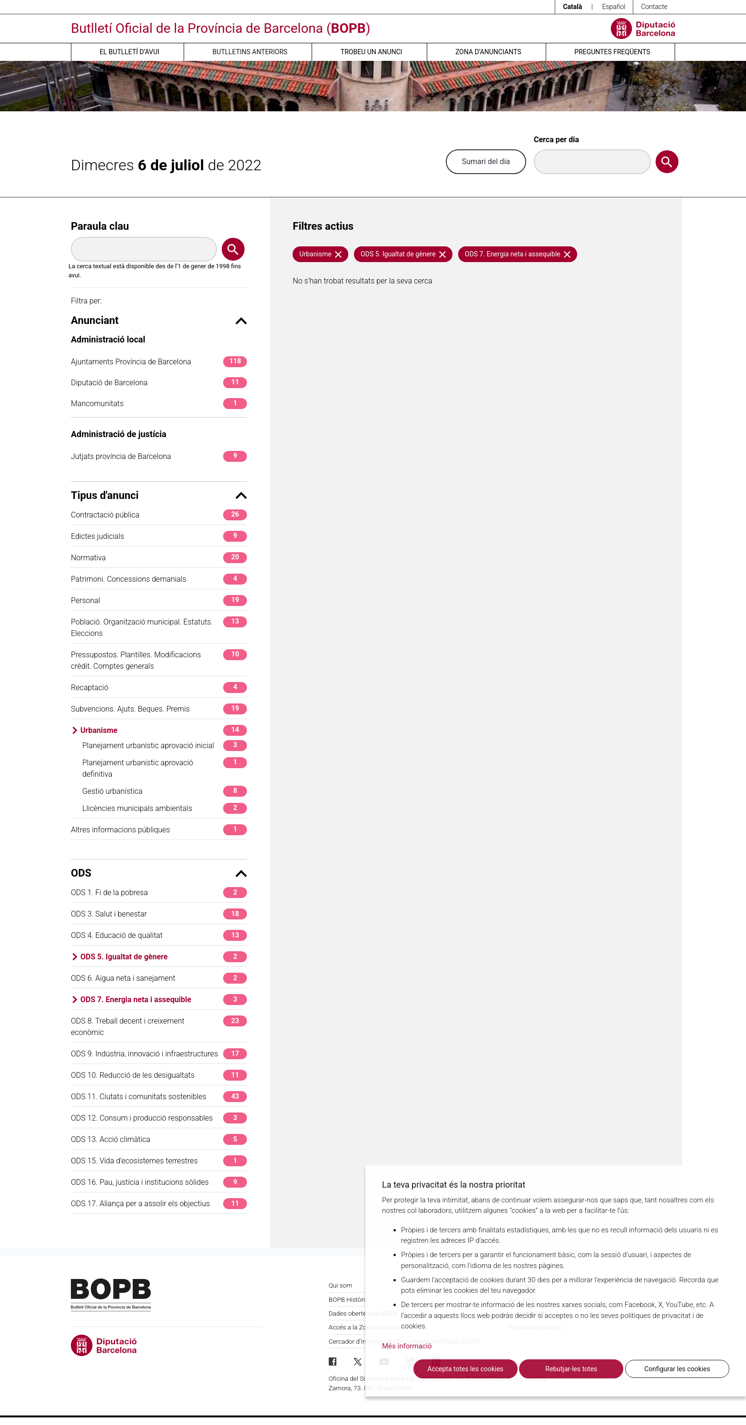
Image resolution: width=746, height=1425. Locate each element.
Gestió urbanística (164, 791)
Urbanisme (163, 730)
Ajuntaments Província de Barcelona (159, 361)
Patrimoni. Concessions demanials (159, 579)
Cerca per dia (556, 139)
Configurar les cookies (677, 1369)
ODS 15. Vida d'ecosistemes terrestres (159, 1160)
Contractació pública (159, 514)
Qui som (341, 1285)
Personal (159, 600)
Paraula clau (100, 226)
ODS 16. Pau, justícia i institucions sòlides (159, 1182)
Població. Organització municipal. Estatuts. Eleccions (159, 627)
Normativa (159, 557)
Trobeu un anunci (371, 52)
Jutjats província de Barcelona (159, 456)
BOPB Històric (349, 1299)
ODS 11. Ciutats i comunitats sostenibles (159, 1096)
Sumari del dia (486, 161)
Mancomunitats (159, 403)
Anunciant (159, 320)
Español (613, 6)
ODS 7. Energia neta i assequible (163, 999)
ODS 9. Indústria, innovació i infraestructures (159, 1053)
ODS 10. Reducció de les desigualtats (159, 1075)
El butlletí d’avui (129, 52)
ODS (159, 873)
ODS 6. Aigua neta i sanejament (159, 978)
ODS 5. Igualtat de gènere (163, 956)
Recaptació (159, 687)
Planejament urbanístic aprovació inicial (164, 745)
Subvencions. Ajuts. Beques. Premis (159, 708)
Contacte (654, 6)
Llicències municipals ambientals (164, 808)
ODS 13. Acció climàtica (159, 1139)
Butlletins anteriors (250, 52)
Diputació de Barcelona (159, 382)
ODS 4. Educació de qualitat (159, 935)
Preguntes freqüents (612, 52)
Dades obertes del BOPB (363, 1313)
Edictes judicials (159, 536)
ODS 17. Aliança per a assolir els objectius (159, 1203)
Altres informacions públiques (159, 829)
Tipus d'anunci (159, 495)
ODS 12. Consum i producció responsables (159, 1118)
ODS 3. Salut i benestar (159, 913)
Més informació (407, 1346)
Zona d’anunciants (488, 52)
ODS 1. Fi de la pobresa (159, 892)
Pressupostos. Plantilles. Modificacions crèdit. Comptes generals (159, 660)
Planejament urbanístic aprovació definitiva (164, 768)
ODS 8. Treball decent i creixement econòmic (159, 1026)
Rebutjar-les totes (571, 1369)
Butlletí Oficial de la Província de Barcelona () (220, 28)
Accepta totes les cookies (465, 1369)
